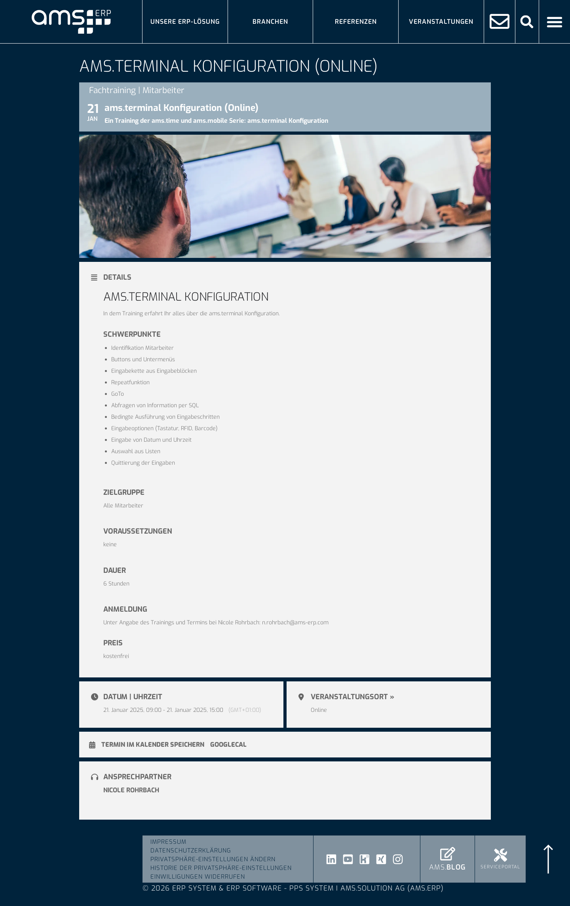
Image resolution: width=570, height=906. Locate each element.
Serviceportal (500, 867)
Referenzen (356, 21)
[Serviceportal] (500, 855)
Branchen (270, 21)
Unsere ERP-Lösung (185, 21)
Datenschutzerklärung (190, 851)
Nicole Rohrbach (131, 790)
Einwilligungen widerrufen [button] (197, 877)
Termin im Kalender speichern (152, 745)
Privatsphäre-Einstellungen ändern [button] (213, 859)
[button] (527, 21)
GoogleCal (228, 745)
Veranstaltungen (441, 21)
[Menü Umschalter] (554, 21)
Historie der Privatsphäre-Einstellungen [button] (221, 868)
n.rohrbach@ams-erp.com (295, 622)
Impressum (168, 842)
